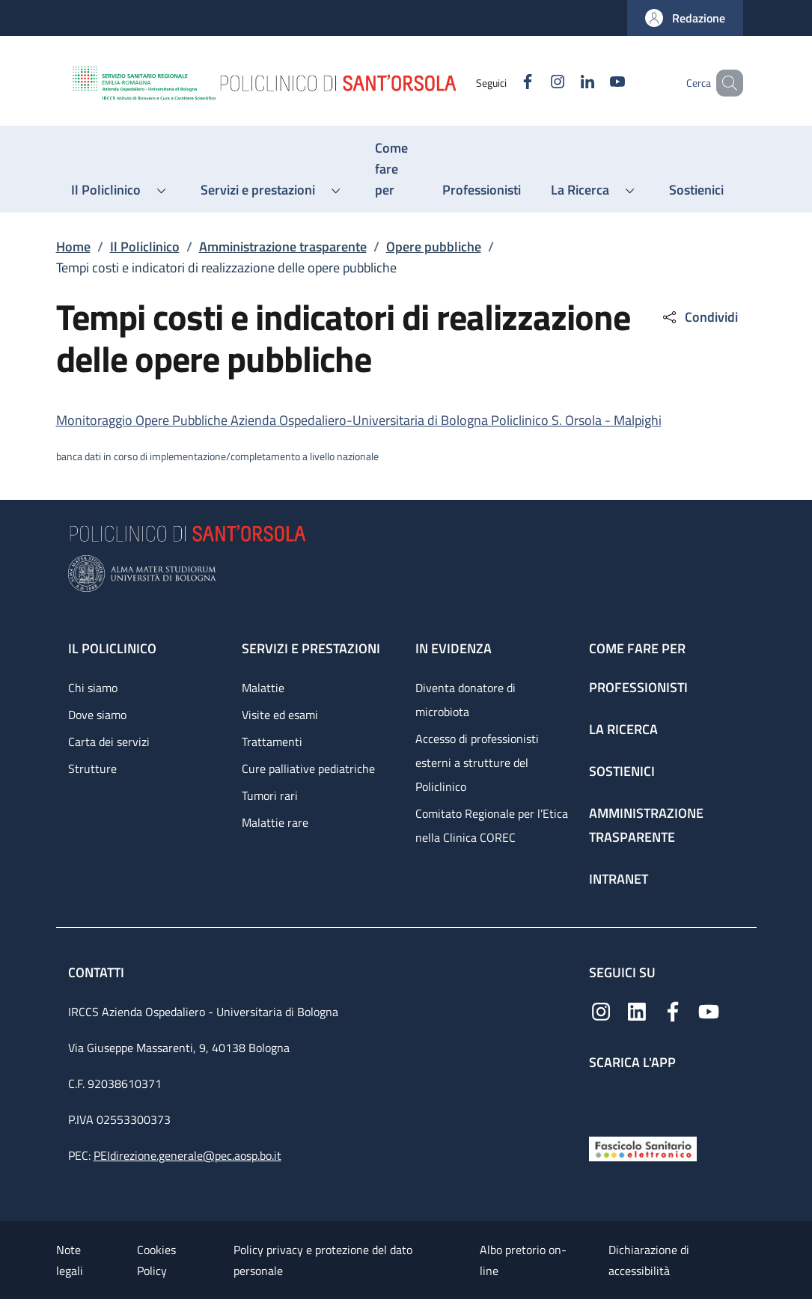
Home (73, 246)
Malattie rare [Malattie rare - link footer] (275, 822)
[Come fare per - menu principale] (393, 169)
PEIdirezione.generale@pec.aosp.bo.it (187, 1155)
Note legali (69, 1260)
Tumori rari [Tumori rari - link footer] (270, 795)
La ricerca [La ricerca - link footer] (623, 729)
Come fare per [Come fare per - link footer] (637, 648)
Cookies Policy (156, 1260)
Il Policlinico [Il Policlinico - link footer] (112, 648)
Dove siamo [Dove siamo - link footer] (97, 715)
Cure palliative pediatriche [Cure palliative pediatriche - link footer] (308, 768)
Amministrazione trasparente (283, 246)
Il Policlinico (145, 246)
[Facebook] (506, 83)
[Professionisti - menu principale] (481, 190)
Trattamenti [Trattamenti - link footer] (272, 742)
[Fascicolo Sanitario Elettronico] (643, 1147)
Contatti (97, 972)
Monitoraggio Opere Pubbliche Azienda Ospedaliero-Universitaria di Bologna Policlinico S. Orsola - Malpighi (359, 420)
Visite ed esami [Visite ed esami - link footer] (280, 715)
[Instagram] (536, 83)
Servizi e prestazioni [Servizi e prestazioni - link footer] (311, 648)
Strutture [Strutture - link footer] (92, 768)
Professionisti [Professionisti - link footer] (638, 687)
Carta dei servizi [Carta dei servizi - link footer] (109, 742)
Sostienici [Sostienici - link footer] (622, 771)
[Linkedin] (566, 83)
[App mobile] (601, 1099)
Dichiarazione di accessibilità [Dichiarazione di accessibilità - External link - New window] (648, 1260)
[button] (685, 18)
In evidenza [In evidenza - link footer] (453, 648)
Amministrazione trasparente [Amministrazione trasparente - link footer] (646, 825)
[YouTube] (596, 83)
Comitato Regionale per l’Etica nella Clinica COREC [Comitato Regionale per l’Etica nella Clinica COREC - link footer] (491, 825)
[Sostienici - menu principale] (696, 190)
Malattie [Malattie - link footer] (263, 688)
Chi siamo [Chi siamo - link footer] (92, 688)
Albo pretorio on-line (523, 1260)
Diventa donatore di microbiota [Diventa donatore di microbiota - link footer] (465, 700)
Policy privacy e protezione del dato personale (322, 1260)
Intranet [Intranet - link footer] (618, 879)
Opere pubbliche (433, 246)
